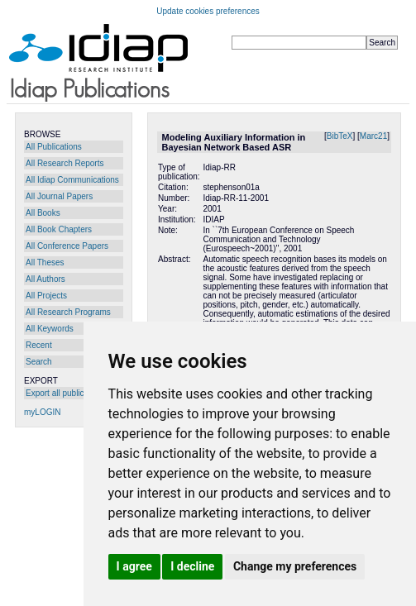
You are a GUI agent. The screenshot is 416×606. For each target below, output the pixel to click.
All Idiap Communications (72, 179)
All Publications (54, 146)
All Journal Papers (59, 196)
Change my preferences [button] (294, 566)
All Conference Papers (67, 246)
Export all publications (66, 393)
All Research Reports (64, 163)
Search (39, 361)
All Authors (45, 279)
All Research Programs (68, 312)
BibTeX (340, 136)
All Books (43, 212)
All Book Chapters (59, 229)
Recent (39, 345)
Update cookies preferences (208, 11)
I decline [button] (192, 566)
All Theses (45, 262)
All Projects (46, 295)
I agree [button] (134, 566)
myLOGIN (42, 412)
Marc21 (373, 136)
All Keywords (50, 328)
